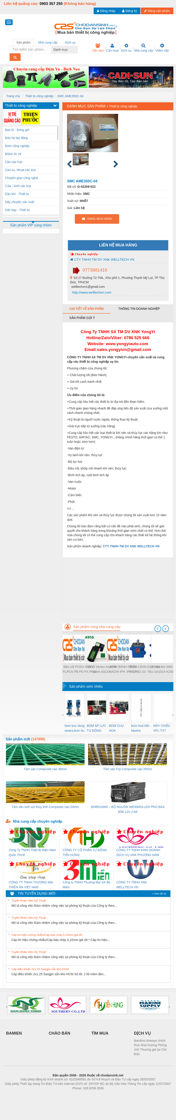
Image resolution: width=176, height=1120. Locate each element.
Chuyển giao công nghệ (21, 178)
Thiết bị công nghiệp (39, 96)
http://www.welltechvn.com (91, 292)
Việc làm (98, 47)
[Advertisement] (118, 588)
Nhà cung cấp (143, 47)
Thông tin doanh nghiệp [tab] (139, 308)
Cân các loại (13, 162)
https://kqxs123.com (109, 1095)
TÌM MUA (100, 1033)
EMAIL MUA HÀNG (97, 218)
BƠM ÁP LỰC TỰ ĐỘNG (96, 728)
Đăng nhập (106, 11)
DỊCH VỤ (142, 1033)
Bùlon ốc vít (13, 154)
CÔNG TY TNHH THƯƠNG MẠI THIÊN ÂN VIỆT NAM (31, 884)
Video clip (162, 47)
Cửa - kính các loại (18, 186)
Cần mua (112, 47)
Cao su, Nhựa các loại (20, 170)
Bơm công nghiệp (17, 146)
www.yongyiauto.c (124, 343)
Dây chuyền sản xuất (19, 202)
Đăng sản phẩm (157, 11)
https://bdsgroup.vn (82, 1095)
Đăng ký (129, 11)
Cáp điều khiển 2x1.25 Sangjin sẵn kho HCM (40, 969)
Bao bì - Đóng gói (17, 130)
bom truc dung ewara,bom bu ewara (75, 728)
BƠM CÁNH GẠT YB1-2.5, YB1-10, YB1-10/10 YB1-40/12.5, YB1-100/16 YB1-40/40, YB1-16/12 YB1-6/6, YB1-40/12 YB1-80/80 (145, 669)
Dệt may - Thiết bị (17, 210)
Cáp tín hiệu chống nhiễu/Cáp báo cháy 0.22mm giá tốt (47, 935)
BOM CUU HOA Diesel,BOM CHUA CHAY (118, 728)
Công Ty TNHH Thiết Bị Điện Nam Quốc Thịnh (32, 852)
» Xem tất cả (159, 893)
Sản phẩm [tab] (23, 42)
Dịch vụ (126, 47)
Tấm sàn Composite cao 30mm (45, 769)
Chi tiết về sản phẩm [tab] (86, 308)
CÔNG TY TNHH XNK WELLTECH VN (131, 884)
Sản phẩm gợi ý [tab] (82, 318)
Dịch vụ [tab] (70, 42)
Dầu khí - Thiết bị (17, 194)
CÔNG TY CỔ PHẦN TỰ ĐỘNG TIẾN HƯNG (85, 852)
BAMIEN (14, 1033)
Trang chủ (13, 96)
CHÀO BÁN (59, 1033)
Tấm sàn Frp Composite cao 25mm (127, 769)
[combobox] (76, 49)
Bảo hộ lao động (16, 138)
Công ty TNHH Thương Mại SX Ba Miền (86, 884)
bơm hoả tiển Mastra (140, 728)
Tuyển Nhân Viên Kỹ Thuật (29, 900)
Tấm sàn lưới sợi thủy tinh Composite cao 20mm (45, 807)
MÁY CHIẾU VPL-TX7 (161, 728)
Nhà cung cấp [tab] (47, 42)
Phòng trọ (60, 1095)
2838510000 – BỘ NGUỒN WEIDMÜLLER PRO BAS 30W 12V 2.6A (127, 809)
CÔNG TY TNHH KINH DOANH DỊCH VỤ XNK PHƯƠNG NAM (138, 852)
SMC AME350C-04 (70, 96)
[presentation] (157, 628)
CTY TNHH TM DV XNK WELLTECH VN (102, 259)
